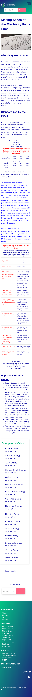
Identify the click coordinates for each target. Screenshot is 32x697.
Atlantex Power (7, 629)
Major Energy (6, 640)
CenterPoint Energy (9, 656)
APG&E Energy (7, 627)
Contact (5, 615)
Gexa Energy (6, 637)
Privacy (3, 689)
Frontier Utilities (7, 635)
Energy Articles (10, 571)
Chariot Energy (7, 631)
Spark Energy (6, 644)
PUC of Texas (6, 667)
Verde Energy (6, 646)
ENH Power (6, 633)
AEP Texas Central (8, 653)
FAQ (3, 617)
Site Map (5, 619)
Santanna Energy (8, 642)
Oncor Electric (7, 658)
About (4, 613)
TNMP (4, 660)
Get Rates (22, 10)
